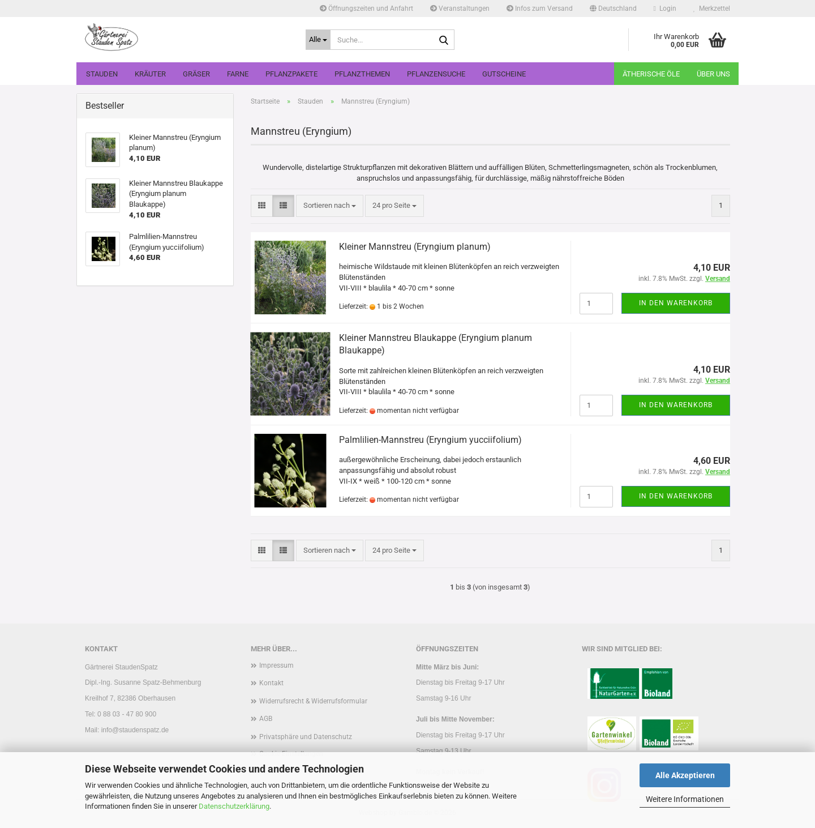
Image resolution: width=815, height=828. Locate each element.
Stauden (102, 74)
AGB (265, 719)
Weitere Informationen (685, 799)
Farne (237, 74)
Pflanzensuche (436, 74)
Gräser (196, 74)
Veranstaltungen (460, 8)
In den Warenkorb (676, 303)
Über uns (713, 74)
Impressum (276, 665)
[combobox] (329, 206)
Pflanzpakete (291, 74)
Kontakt (271, 683)
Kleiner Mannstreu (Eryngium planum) (415, 246)
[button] (613, 8)
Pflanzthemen (362, 74)
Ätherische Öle (651, 74)
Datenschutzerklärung (234, 806)
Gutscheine (504, 74)
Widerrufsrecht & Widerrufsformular (313, 701)
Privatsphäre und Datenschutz (305, 737)
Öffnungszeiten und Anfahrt (366, 8)
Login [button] (665, 8)
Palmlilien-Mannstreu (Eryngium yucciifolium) (430, 439)
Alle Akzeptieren (685, 775)
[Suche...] (318, 39)
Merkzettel (711, 8)
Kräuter (150, 74)
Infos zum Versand (540, 8)
